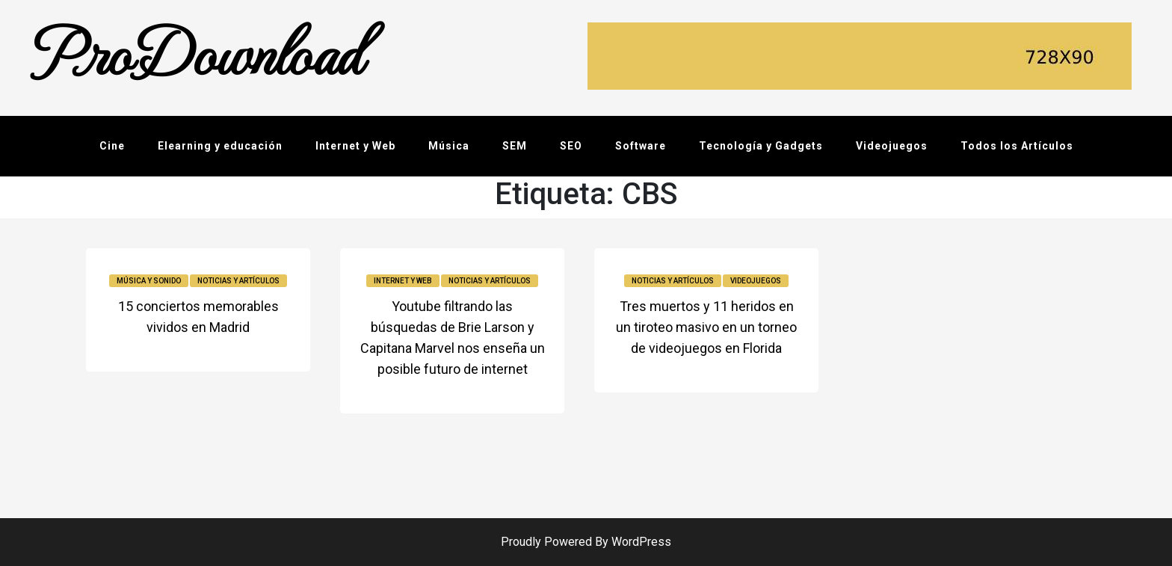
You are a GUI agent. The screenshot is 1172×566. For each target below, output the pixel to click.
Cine (112, 146)
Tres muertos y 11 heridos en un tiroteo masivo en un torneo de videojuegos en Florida (706, 327)
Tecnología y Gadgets (761, 146)
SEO (571, 146)
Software (640, 146)
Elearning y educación (220, 146)
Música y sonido (149, 281)
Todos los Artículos (1016, 146)
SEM (514, 146)
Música (448, 146)
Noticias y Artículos (238, 281)
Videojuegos (892, 146)
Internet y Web (355, 146)
